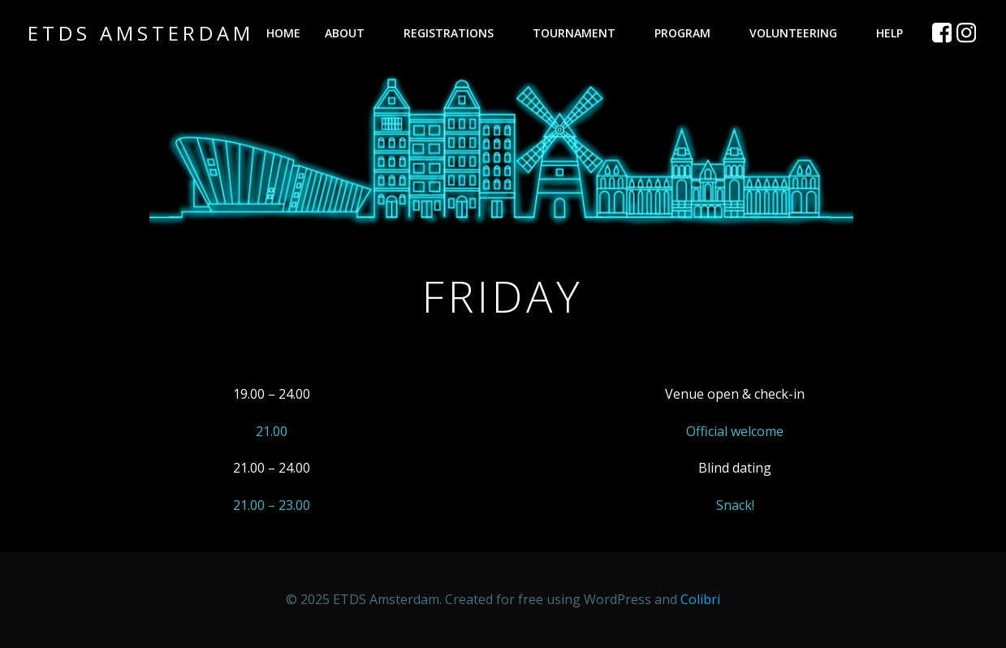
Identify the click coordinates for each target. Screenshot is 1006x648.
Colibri (700, 599)
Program (689, 33)
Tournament (581, 33)
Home (283, 33)
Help (896, 33)
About (352, 33)
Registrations (456, 33)
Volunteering (800, 33)
